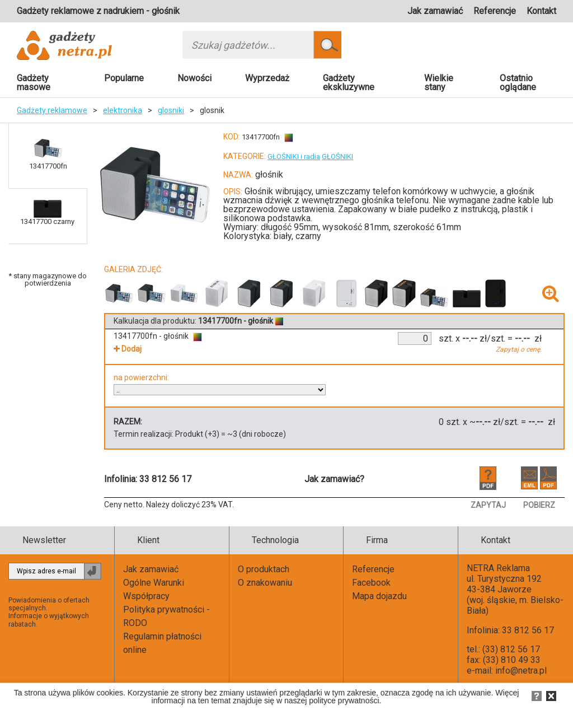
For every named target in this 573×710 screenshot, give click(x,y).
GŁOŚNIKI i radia (293, 156)
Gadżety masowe (33, 82)
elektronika (122, 110)
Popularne (124, 78)
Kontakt (541, 11)
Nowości (194, 78)
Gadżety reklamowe (52, 110)
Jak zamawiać (435, 11)
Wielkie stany (438, 82)
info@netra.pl (521, 670)
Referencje (494, 11)
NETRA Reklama (498, 568)
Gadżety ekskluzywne (348, 82)
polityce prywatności (344, 700)
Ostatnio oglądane (518, 82)
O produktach (263, 569)
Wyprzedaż (267, 78)
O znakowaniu (265, 582)
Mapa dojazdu (379, 596)
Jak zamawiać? (334, 479)
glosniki (171, 110)
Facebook (371, 582)
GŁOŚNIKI (337, 156)
